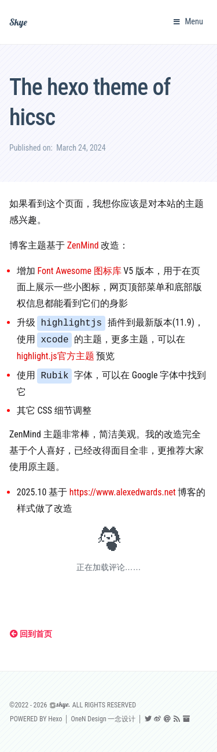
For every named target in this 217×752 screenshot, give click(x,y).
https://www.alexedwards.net (122, 492)
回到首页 (31, 633)
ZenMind (83, 245)
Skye (18, 22)
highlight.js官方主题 (55, 356)
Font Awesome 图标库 (79, 270)
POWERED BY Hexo (36, 719)
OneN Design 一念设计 (103, 719)
